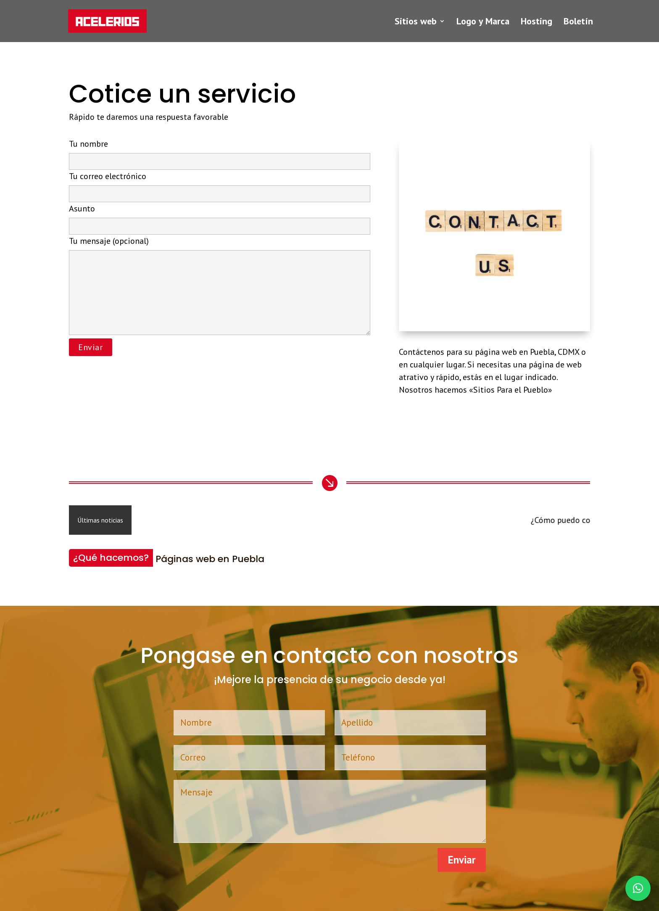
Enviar (461, 859)
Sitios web (416, 22)
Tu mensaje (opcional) (219, 286)
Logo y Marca (482, 22)
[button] (638, 888)
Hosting (536, 22)
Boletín (578, 22)
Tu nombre (219, 152)
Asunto (219, 217)
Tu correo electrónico (219, 184)
